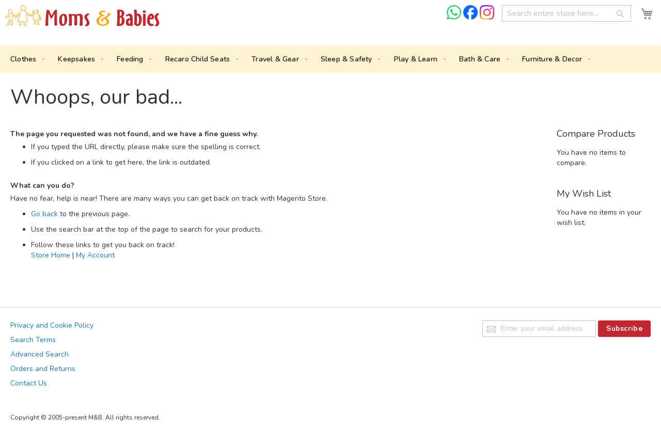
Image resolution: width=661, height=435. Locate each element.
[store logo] (82, 16)
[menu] (330, 59)
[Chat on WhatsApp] (455, 17)
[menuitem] (25, 59)
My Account (95, 255)
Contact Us (28, 383)
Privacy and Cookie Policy (51, 325)
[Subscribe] (624, 328)
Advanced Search (39, 354)
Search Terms (33, 340)
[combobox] (566, 13)
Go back (44, 214)
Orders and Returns (42, 369)
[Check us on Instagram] (487, 17)
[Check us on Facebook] (471, 17)
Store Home (50, 255)
